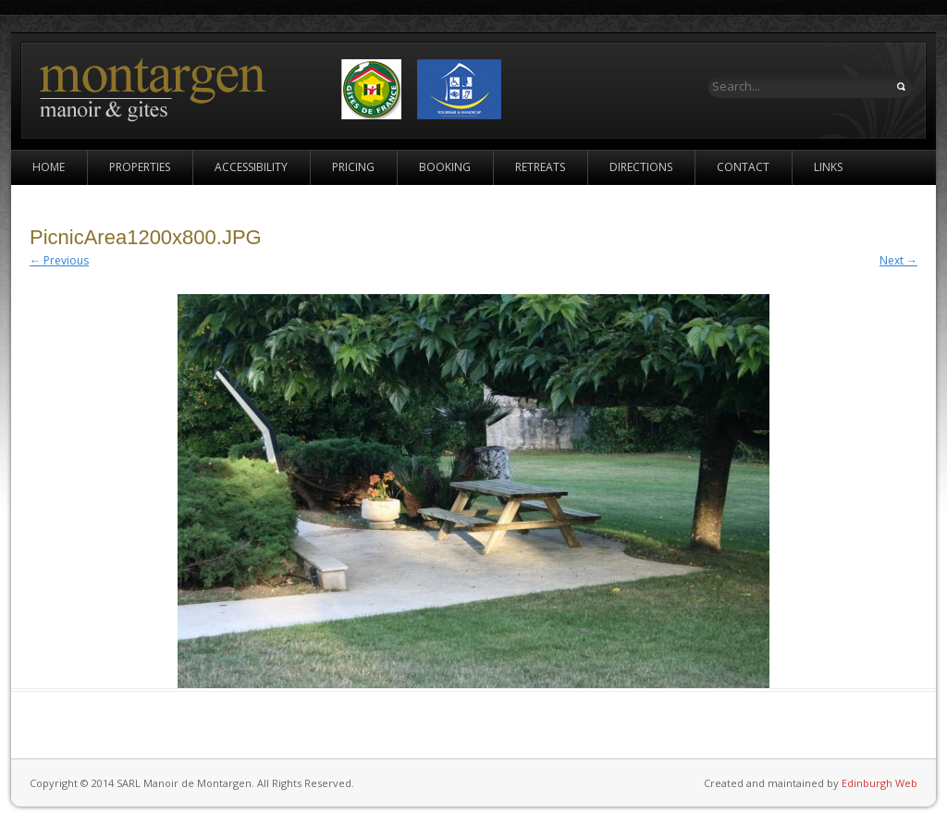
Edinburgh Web (879, 783)
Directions (640, 167)
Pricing (353, 167)
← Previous (59, 260)
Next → (898, 260)
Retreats (540, 167)
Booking (445, 167)
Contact (743, 167)
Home (48, 167)
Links (828, 167)
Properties (139, 167)
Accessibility (251, 167)
